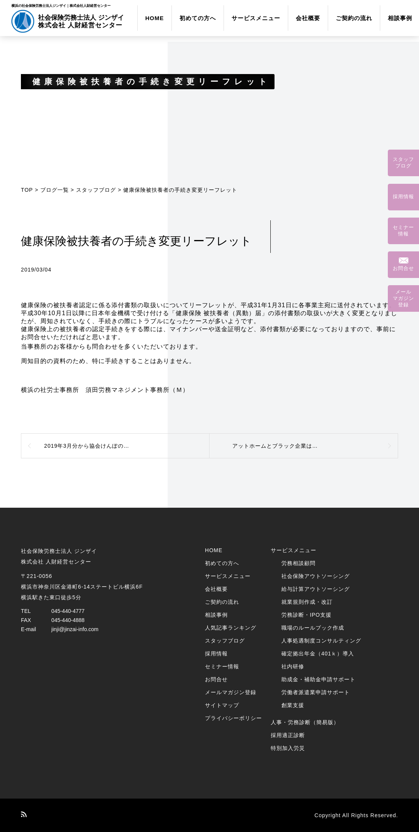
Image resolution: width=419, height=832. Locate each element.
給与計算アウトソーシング (315, 589)
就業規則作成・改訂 (307, 602)
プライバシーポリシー (233, 718)
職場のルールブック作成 (312, 628)
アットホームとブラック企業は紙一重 (280, 446)
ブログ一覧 (54, 190)
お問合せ (216, 679)
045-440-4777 (67, 611)
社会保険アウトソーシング (315, 576)
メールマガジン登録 (230, 692)
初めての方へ (197, 18)
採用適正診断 (288, 735)
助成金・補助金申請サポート (318, 679)
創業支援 (292, 705)
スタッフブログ (96, 190)
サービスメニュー (256, 18)
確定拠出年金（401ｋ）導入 (317, 653)
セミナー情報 (222, 666)
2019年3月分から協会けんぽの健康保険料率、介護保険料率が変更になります (127, 446)
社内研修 (292, 666)
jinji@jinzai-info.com (74, 629)
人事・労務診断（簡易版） (305, 722)
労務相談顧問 (298, 563)
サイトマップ (222, 705)
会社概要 (308, 18)
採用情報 (216, 653)
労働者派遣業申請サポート (315, 692)
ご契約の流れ (354, 18)
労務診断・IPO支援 (306, 615)
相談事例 (400, 18)
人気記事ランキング (230, 628)
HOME (154, 18)
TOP (27, 190)
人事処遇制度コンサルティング (321, 641)
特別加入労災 (288, 748)
